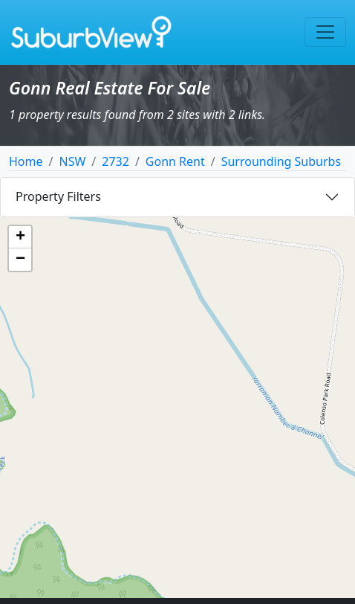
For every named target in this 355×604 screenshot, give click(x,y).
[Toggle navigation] (325, 32)
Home (26, 161)
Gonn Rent (175, 161)
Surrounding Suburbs (281, 161)
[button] (20, 237)
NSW (72, 161)
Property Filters (58, 196)
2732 (115, 161)
